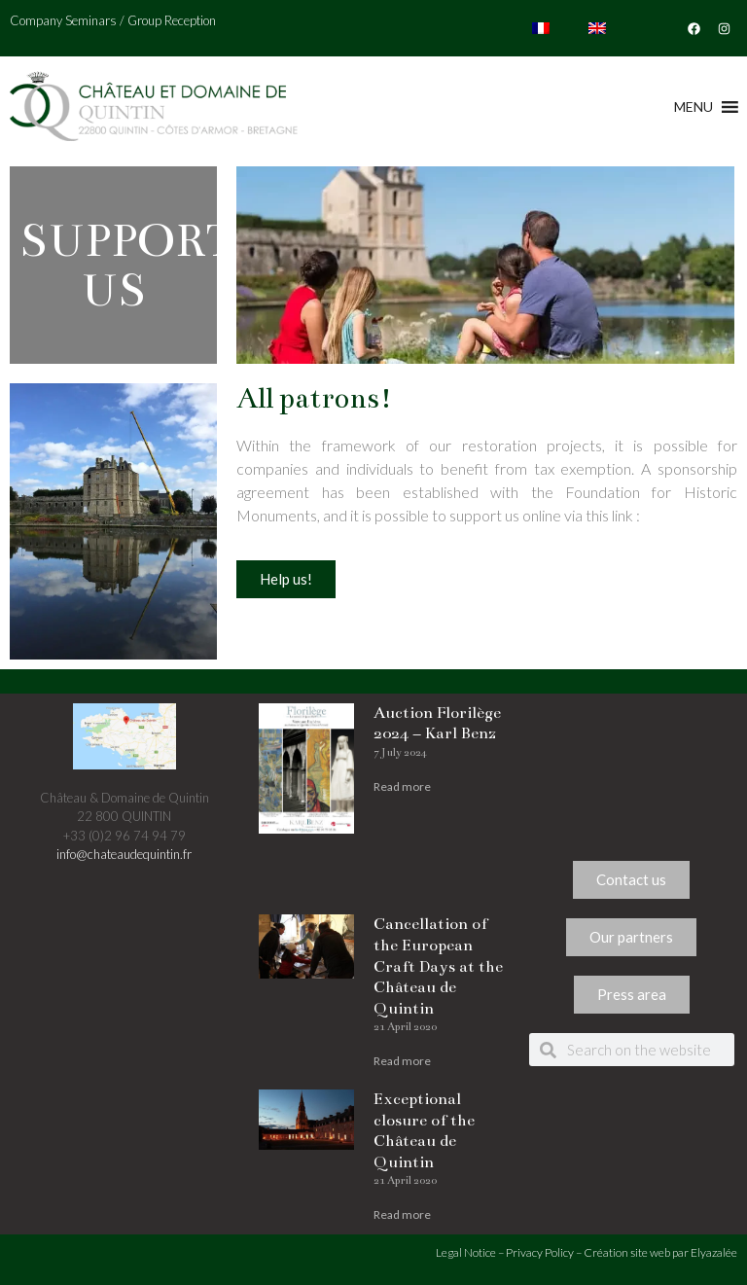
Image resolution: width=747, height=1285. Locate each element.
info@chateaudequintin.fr (124, 854)
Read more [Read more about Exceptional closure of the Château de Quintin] (402, 1214)
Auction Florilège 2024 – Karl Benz (437, 723)
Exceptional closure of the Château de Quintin (424, 1130)
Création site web (627, 1252)
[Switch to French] (541, 28)
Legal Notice (466, 1252)
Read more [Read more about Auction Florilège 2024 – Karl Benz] (402, 786)
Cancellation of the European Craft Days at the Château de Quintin (438, 965)
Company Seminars (63, 20)
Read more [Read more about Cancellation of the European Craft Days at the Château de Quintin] (402, 1060)
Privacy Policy (540, 1252)
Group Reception (171, 20)
